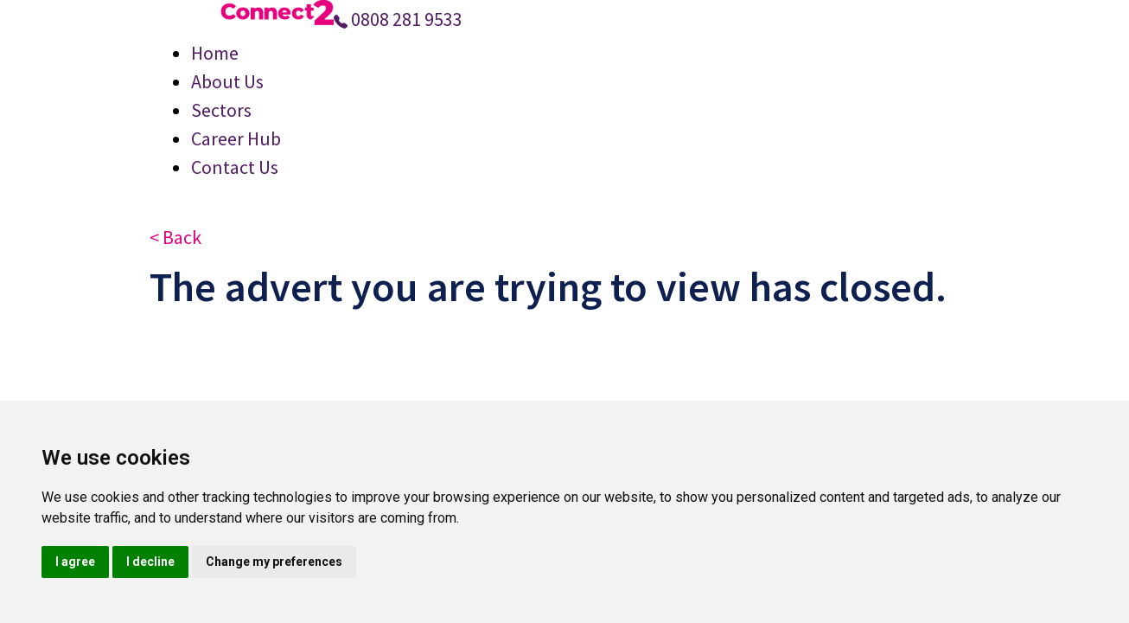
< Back (175, 237)
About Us (227, 81)
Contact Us (234, 167)
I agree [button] (75, 561)
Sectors (221, 110)
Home (215, 53)
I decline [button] (150, 561)
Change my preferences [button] (274, 561)
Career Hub (236, 138)
